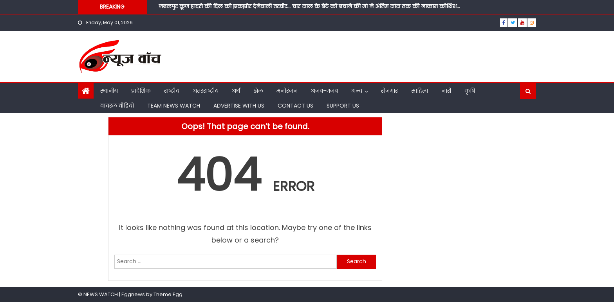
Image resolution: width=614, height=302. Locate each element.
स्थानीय (109, 91)
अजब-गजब (324, 91)
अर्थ (236, 91)
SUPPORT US (343, 106)
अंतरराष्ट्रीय (206, 91)
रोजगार (389, 91)
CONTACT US (295, 106)
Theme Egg (168, 294)
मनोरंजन (287, 91)
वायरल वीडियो (117, 106)
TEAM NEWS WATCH (173, 106)
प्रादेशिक (141, 91)
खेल (258, 91)
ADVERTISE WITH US (238, 106)
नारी (446, 91)
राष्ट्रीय (171, 91)
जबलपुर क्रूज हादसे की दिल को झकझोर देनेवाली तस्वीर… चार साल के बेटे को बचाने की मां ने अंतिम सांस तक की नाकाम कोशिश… (309, 6)
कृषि (469, 91)
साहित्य (419, 91)
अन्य (356, 91)
